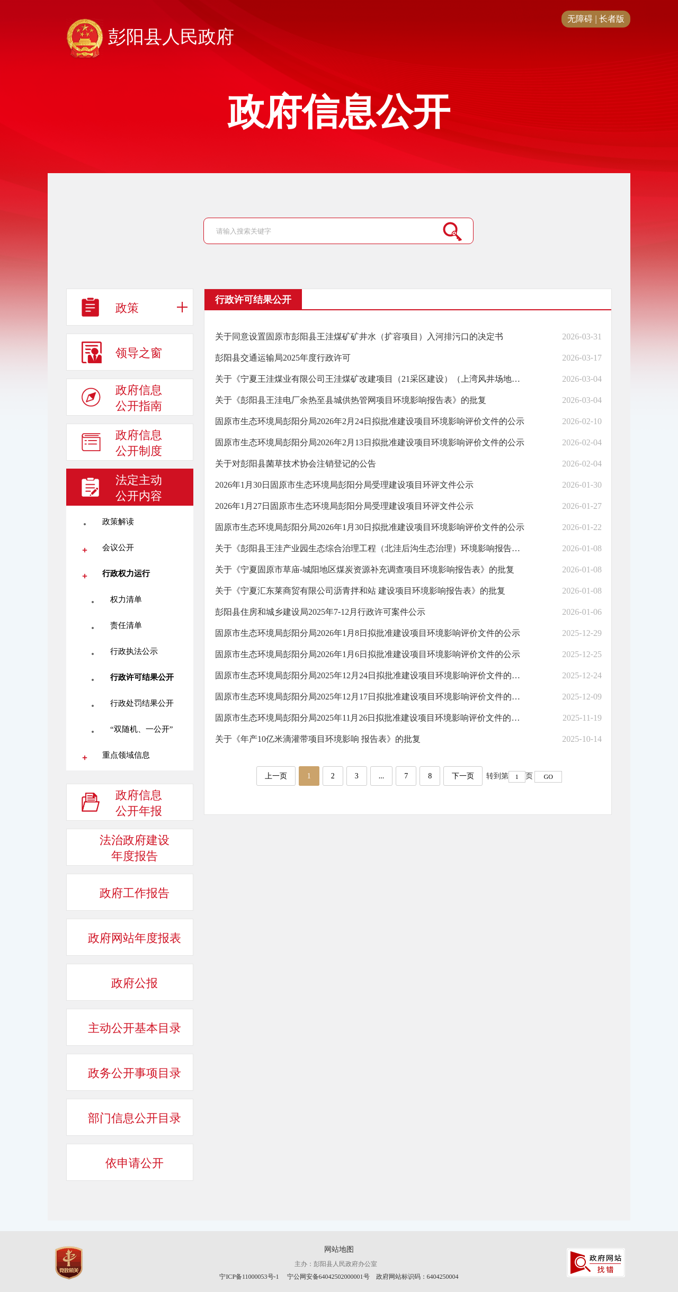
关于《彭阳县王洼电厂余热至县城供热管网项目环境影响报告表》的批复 (350, 400)
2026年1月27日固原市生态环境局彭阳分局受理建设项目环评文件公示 (344, 505)
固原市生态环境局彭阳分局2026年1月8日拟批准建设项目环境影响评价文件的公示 (367, 633)
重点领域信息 (126, 755)
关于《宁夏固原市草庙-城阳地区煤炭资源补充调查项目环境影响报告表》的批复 (364, 569)
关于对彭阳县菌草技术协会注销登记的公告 (295, 463)
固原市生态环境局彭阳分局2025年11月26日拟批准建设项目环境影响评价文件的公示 (369, 717)
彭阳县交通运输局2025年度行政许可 (283, 357)
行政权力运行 (126, 573)
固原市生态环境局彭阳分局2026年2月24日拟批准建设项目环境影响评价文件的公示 (369, 421)
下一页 (463, 776)
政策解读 (118, 521)
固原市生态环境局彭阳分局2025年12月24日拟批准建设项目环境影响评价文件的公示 (369, 675)
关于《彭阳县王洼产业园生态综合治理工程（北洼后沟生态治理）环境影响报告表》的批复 (369, 548)
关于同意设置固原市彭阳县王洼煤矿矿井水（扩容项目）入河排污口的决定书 (359, 336)
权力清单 (126, 599)
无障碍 (580, 18)
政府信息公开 (339, 112)
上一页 (276, 776)
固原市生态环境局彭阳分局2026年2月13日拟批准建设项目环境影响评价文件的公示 (369, 442)
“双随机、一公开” (141, 729)
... (382, 776)
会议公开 (118, 547)
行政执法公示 (134, 651)
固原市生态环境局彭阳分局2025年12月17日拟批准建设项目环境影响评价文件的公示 (369, 696)
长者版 (612, 18)
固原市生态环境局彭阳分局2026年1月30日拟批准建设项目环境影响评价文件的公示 (369, 527)
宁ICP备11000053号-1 (249, 1276)
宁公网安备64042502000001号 (328, 1276)
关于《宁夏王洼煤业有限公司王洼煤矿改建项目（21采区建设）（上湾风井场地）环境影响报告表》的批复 (369, 378)
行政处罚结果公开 (142, 703)
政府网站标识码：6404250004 (417, 1276)
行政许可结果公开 (142, 677)
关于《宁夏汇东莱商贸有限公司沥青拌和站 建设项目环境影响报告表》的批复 (360, 590)
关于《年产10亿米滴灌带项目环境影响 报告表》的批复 (318, 738)
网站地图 (339, 1249)
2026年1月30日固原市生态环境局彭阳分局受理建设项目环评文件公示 (344, 484)
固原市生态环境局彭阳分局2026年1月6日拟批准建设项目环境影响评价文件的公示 (367, 654)
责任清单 (126, 625)
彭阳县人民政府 (150, 38)
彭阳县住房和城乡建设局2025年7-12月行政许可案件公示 (320, 611)
